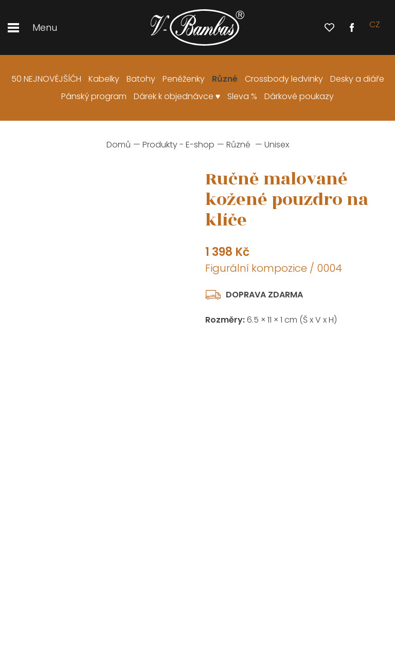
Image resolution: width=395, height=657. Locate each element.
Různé (238, 145)
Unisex (276, 145)
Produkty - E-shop (178, 145)
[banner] (197, 27)
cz (374, 27)
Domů (118, 145)
